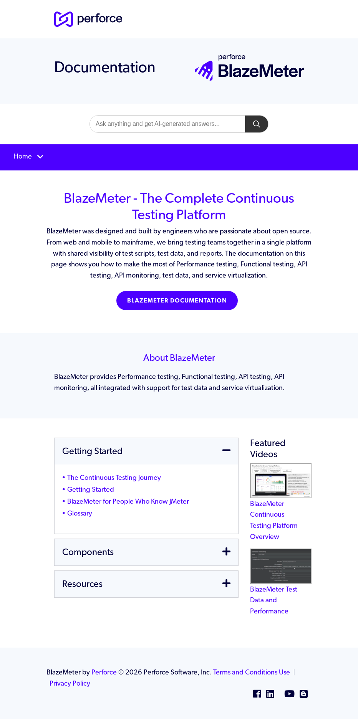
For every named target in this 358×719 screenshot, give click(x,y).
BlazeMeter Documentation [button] (177, 300)
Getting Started (90, 489)
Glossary (79, 513)
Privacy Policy (70, 683)
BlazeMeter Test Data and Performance (281, 588)
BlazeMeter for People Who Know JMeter (128, 501)
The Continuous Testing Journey (114, 477)
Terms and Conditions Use (251, 672)
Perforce (104, 672)
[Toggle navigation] (179, 157)
